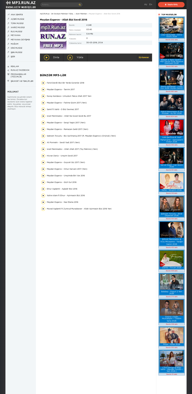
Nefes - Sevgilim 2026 (172, 190)
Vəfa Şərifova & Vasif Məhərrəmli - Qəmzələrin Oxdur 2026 (171, 140)
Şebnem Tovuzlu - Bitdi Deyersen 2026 (171, 214)
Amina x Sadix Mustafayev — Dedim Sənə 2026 (171, 319)
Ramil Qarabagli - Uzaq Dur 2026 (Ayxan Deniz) (172, 87)
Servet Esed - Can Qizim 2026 (172, 166)
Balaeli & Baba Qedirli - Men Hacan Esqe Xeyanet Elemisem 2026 (171, 61)
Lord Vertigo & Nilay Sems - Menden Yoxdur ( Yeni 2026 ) (171, 369)
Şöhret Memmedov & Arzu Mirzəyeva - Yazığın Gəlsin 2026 (171, 242)
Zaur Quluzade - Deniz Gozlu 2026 (171, 35)
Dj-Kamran (144, 57)
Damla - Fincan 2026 (171, 267)
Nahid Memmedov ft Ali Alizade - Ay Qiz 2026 (171, 112)
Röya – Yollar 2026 (171, 344)
